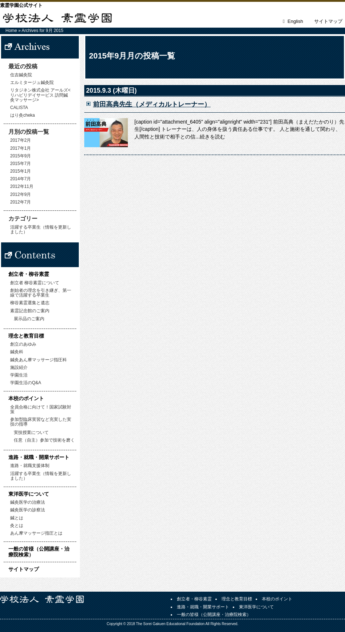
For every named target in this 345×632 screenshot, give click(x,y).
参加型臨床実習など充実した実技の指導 (40, 422)
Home (11, 30)
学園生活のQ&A (25, 382)
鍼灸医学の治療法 (27, 502)
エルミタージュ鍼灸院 (32, 82)
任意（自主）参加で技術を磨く (44, 440)
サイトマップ (328, 21)
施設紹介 (19, 367)
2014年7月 (20, 178)
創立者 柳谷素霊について (34, 282)
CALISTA (19, 107)
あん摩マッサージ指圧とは (36, 533)
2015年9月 (20, 155)
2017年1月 (20, 148)
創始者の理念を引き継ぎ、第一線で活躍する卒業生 (40, 293)
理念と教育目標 (26, 336)
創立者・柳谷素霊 (28, 274)
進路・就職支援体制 (29, 465)
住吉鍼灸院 (21, 74)
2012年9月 (20, 194)
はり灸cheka (22, 115)
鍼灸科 (16, 351)
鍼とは (16, 517)
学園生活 (19, 375)
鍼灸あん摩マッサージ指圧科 (38, 359)
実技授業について (31, 432)
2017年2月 (20, 140)
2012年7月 (20, 202)
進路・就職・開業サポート (38, 457)
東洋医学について (28, 494)
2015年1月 (20, 171)
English (295, 21)
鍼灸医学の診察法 (27, 509)
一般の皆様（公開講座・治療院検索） (38, 551)
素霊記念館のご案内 (29, 310)
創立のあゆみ (23, 344)
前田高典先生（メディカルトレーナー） (152, 104)
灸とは (16, 525)
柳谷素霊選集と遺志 (29, 302)
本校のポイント (26, 398)
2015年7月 (20, 163)
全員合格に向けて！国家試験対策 (40, 409)
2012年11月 (21, 186)
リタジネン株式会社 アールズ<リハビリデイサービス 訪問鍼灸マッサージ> (40, 95)
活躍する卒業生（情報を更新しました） (40, 229)
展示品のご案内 (29, 318)
